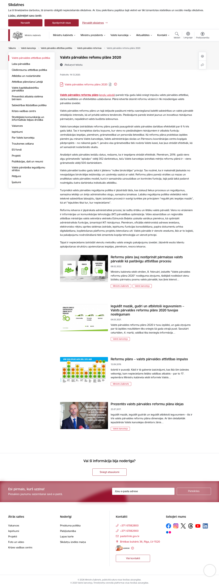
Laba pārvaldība (21, 64)
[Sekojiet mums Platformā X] (183, 525)
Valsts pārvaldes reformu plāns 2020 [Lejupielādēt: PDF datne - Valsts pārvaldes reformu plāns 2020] (86, 84)
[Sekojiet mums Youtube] (198, 526)
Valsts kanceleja (142, 286)
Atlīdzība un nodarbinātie (26, 76)
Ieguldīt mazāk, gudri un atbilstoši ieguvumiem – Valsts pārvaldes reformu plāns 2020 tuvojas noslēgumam (147, 310)
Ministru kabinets (121, 286)
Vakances (17, 125)
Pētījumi (16, 176)
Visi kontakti (133, 558)
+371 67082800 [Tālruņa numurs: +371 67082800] (129, 525)
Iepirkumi (17, 131)
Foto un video (16, 542)
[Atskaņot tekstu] (74, 65)
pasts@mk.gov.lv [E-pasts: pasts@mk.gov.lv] (129, 536)
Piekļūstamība (68, 531)
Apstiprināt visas (61, 22)
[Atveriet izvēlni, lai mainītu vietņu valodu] (188, 36)
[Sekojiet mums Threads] (190, 525)
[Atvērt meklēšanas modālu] (177, 36)
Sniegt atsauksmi (109, 472)
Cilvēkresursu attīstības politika (29, 70)
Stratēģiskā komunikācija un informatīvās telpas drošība (28, 118)
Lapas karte (67, 536)
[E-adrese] (123, 548)
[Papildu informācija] (115, 84)
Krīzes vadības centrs (24, 111)
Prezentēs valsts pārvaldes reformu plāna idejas (147, 404)
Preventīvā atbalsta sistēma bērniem (27, 98)
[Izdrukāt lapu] (202, 56)
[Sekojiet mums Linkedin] (205, 525)
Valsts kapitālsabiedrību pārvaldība (25, 89)
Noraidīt (25, 22)
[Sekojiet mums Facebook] (168, 525)
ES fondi (17, 149)
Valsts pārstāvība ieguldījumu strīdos (28, 169)
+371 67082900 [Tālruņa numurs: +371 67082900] (129, 530)
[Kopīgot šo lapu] (202, 65)
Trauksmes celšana (23, 143)
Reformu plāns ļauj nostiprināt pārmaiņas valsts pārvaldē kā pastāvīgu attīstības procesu (147, 259)
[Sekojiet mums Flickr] (168, 532)
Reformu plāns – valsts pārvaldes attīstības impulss (149, 359)
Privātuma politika (70, 525)
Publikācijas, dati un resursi (27, 161)
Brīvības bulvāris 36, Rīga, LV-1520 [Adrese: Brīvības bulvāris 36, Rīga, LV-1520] (140, 541)
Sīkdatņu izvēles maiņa (73, 542)
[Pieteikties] (194, 491)
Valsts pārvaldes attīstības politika (31, 58)
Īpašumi (16, 182)
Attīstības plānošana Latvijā (27, 81)
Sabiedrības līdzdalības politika (29, 105)
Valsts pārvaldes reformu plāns (79, 95)
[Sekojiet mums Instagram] (175, 525)
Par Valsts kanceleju (23, 137)
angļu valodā (107, 95)
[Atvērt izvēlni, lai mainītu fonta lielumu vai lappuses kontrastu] (202, 36)
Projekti (16, 155)
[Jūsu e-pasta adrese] (143, 491)
